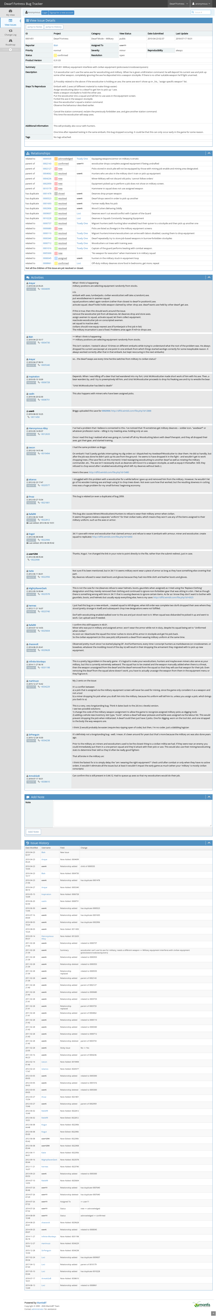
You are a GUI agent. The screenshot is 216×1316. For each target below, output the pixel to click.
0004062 (47, 173)
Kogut (32, 533)
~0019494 (45, 453)
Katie (31, 570)
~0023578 (45, 594)
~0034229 (45, 686)
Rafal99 (32, 514)
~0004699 (45, 288)
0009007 (47, 213)
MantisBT (41, 1302)
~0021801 (45, 502)
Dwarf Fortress (179, 3)
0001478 (47, 193)
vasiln (31, 393)
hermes (32, 605)
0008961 (47, 263)
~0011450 (34, 417)
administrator (38, 1309)
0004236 (47, 178)
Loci (79, 213)
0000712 (47, 243)
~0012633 (45, 434)
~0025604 (45, 630)
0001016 (47, 248)
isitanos (32, 479)
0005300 (47, 253)
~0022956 (45, 576)
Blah (56, 45)
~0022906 (45, 539)
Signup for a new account (61, 12)
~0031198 (45, 667)
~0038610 (45, 781)
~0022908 (34, 559)
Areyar (32, 283)
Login (44, 12)
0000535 (47, 158)
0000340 (47, 238)
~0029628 (45, 650)
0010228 (47, 218)
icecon (32, 447)
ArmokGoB (34, 775)
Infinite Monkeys (37, 661)
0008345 (47, 258)
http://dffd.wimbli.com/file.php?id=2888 (131, 410)
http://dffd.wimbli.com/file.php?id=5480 (109, 472)
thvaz (31, 496)
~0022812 (45, 519)
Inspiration (34, 376)
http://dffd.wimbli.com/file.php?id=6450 (112, 536)
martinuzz (34, 680)
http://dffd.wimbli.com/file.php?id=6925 (173, 597)
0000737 (47, 223)
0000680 (47, 228)
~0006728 (45, 382)
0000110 (47, 233)
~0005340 (45, 364)
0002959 (47, 183)
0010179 (47, 188)
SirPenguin (34, 734)
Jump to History (54, 26)
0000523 (47, 198)
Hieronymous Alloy (38, 428)
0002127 (47, 168)
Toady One (82, 158)
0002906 (47, 208)
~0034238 (45, 740)
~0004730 (45, 342)
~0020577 (45, 485)
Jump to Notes (35, 26)
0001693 (47, 203)
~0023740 (45, 611)
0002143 (47, 163)
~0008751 (45, 399)
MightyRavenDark (38, 588)
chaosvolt (33, 644)
